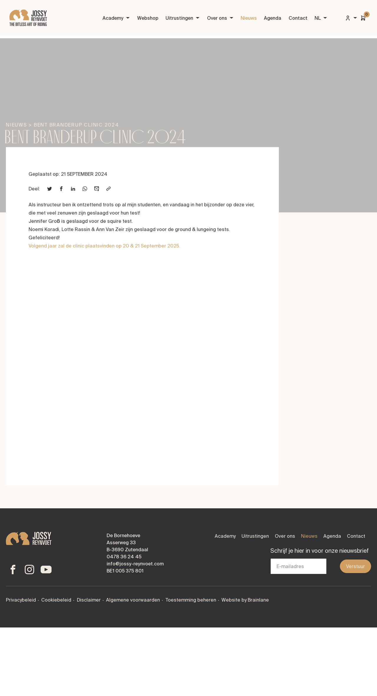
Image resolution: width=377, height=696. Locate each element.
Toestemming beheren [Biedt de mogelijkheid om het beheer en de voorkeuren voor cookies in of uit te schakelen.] (191, 668)
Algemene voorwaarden (133, 668)
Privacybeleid (21, 668)
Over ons (201, 18)
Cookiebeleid (56, 668)
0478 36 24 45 (124, 625)
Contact (291, 18)
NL (318, 18)
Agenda (262, 18)
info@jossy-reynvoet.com (135, 632)
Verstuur (350, 634)
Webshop (120, 18)
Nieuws (234, 18)
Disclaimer (89, 668)
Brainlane (258, 668)
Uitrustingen (160, 18)
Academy (85, 18)
